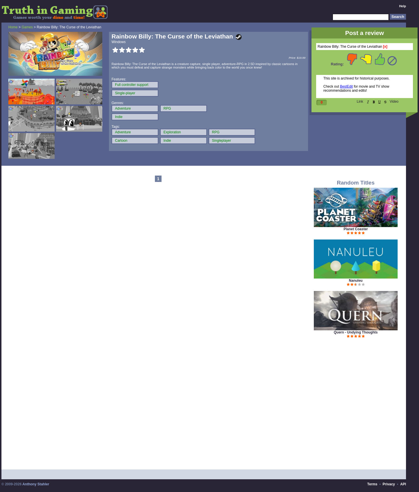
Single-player (125, 93)
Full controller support (131, 85)
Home (13, 27)
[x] (385, 47)
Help (402, 6)
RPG (167, 108)
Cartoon (121, 141)
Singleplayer (221, 141)
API (403, 484)
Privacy (389, 484)
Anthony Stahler (35, 484)
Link (360, 101)
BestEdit (346, 86)
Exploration (172, 132)
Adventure (123, 108)
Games (27, 27)
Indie (119, 117)
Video (394, 101)
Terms (372, 484)
